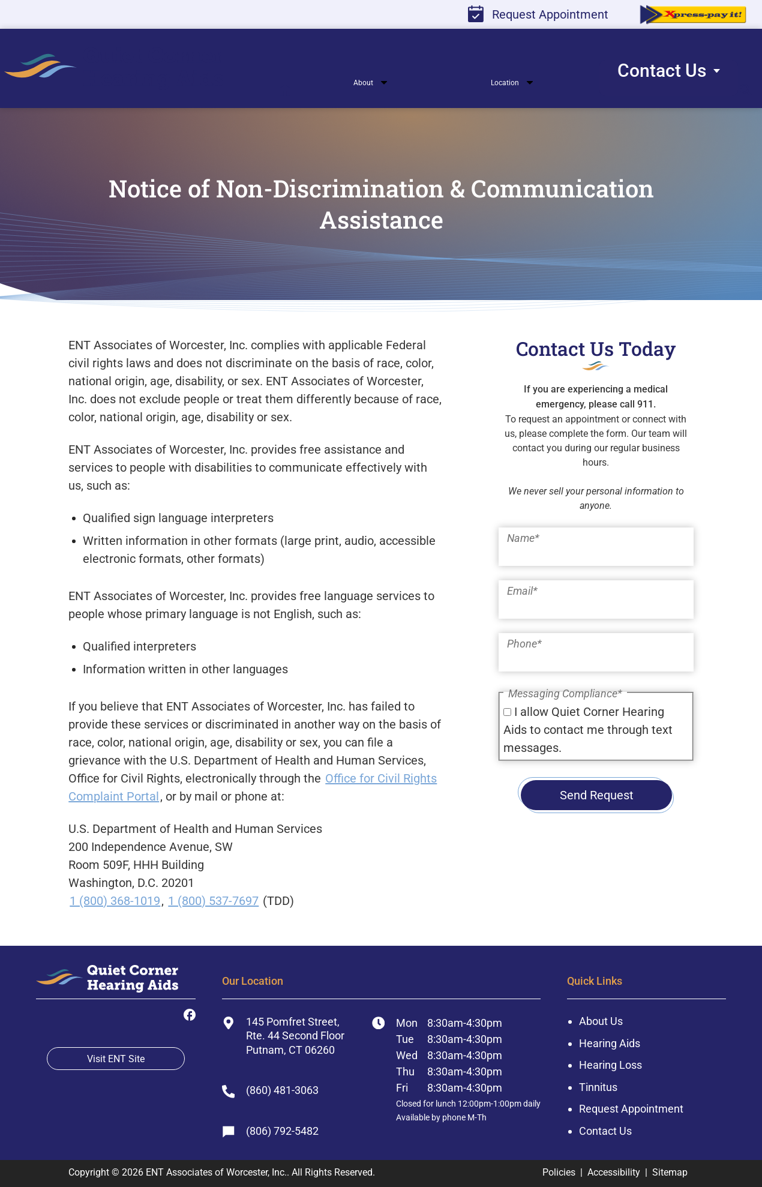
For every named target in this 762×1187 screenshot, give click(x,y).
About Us (601, 1021)
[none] (321, 89)
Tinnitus (598, 1087)
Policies (558, 1172)
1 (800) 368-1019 (115, 901)
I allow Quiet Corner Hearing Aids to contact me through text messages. (588, 730)
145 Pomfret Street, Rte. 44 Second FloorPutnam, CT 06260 (283, 1035)
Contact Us (605, 1131)
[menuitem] (122, 71)
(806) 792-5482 (270, 1131)
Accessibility (613, 1172)
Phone (524, 643)
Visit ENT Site (116, 1059)
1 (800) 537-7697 (213, 901)
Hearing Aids (609, 1043)
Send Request (597, 795)
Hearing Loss (610, 1065)
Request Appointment (538, 13)
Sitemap (670, 1172)
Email (522, 590)
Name (523, 538)
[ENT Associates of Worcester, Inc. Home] (107, 982)
